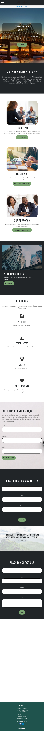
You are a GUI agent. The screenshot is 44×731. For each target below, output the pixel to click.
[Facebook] (20, 724)
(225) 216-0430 (23, 708)
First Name (4, 426)
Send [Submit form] (22, 612)
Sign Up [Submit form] (22, 519)
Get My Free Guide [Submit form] (8, 458)
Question (22, 598)
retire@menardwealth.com (22, 721)
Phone (22, 506)
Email (3, 447)
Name (22, 485)
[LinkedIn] (23, 724)
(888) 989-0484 (24, 710)
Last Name (4, 436)
